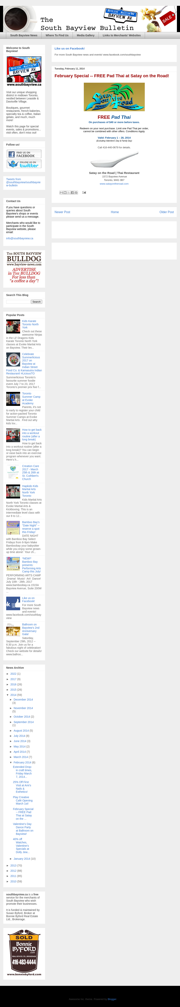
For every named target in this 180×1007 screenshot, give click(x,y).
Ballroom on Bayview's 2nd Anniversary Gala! (30, 629)
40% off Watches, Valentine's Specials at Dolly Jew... (21, 846)
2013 (13, 865)
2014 (13, 694)
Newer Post (62, 212)
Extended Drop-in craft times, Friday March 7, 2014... (22, 771)
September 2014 (24, 722)
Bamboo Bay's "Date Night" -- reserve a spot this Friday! (31, 527)
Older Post (166, 212)
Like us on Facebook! (70, 48)
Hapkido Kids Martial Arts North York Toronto (30, 490)
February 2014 (23, 762)
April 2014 (20, 751)
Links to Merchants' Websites (122, 35)
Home (115, 212)
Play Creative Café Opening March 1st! (23, 800)
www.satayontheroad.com (114, 183)
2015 (13, 689)
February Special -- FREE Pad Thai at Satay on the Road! (112, 75)
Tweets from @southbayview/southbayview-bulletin (23, 182)
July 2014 (20, 735)
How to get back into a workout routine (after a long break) (32, 434)
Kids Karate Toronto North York (30, 324)
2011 (13, 876)
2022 (13, 673)
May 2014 (20, 746)
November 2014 (23, 708)
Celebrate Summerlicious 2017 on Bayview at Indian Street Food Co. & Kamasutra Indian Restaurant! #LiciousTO (24, 363)
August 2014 (22, 730)
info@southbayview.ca (19, 238)
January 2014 (22, 858)
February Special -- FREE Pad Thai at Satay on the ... (23, 813)
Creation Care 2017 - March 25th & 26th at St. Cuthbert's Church (30, 472)
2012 (13, 870)
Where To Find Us (57, 35)
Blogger (112, 999)
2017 (13, 679)
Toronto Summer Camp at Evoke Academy (31, 398)
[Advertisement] (100, 228)
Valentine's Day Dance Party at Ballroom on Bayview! (23, 828)
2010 (13, 881)
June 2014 (20, 741)
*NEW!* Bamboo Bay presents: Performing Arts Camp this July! (31, 565)
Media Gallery (85, 35)
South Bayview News (23, 35)
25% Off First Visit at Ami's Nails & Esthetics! (22, 786)
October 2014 (22, 716)
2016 (13, 684)
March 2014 (21, 757)
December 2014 (23, 699)
